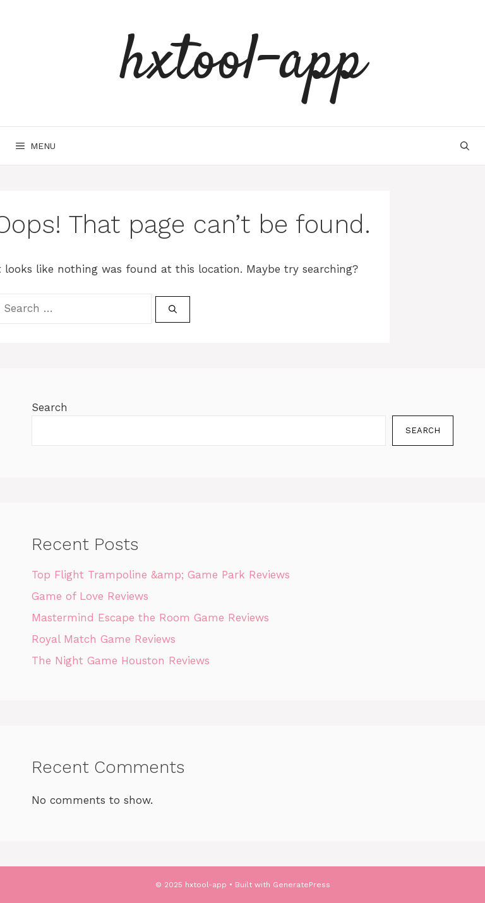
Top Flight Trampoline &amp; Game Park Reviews (161, 574)
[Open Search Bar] (465, 146)
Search (50, 407)
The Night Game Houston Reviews (121, 660)
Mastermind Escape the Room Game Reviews (150, 617)
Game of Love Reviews (90, 596)
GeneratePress (301, 884)
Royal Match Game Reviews (104, 639)
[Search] (172, 309)
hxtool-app (242, 63)
